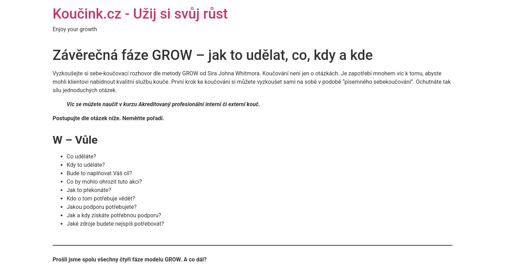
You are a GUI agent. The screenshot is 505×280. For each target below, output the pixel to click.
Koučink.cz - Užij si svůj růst (140, 14)
